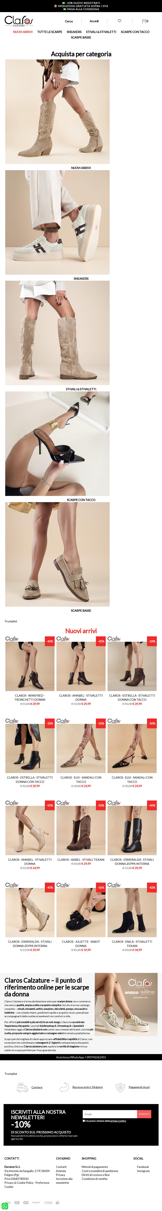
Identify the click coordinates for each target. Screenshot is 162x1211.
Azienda (61, 1171)
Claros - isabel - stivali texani (81, 859)
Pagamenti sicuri (139, 1087)
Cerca (69, 21)
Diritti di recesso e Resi (96, 1175)
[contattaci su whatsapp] (5, 1206)
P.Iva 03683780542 (16, 1178)
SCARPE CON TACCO (135, 32)
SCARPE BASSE (81, 37)
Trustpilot (10, 621)
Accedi (94, 21)
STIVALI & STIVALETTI (101, 32)
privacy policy (118, 1120)
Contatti (61, 1167)
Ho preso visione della (105, 1120)
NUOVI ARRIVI (23, 32)
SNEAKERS (74, 32)
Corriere (36, 1087)
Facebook (143, 1167)
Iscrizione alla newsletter (64, 1180)
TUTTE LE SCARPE (49, 32)
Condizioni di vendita (94, 1178)
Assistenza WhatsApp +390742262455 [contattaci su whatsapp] (81, 1057)
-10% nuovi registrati (81, 2)
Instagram (143, 1171)
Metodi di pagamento (95, 1167)
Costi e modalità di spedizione (100, 1171)
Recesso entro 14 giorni (87, 1087)
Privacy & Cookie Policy (18, 1182)
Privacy (60, 1175)
